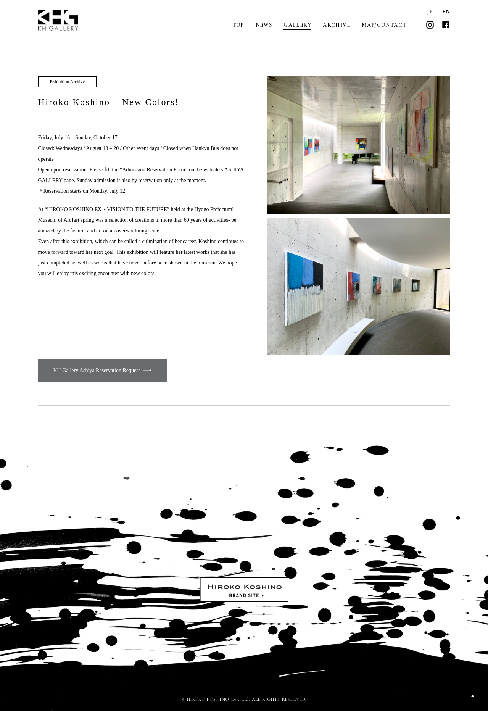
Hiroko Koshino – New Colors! (108, 102)
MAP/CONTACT (384, 25)
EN (446, 11)
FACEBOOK (446, 25)
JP (430, 11)
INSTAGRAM (430, 25)
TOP (238, 25)
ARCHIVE (336, 25)
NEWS (264, 25)
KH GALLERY (58, 20)
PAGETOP (472, 695)
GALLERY (297, 25)
